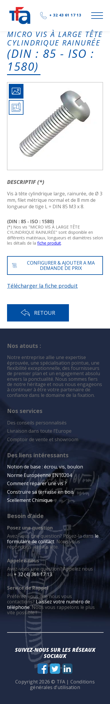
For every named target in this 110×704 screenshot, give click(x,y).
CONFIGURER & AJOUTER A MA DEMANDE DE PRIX (53, 265)
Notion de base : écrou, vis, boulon (45, 466)
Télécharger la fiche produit (42, 285)
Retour (38, 313)
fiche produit (49, 243)
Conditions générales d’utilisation (62, 684)
